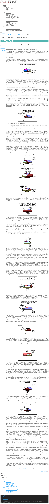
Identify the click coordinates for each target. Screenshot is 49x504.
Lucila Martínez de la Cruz (11, 23)
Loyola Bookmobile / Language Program (14, 30)
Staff (4, 19)
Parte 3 (36, 468)
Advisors (7, 9)
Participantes (3, 50)
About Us (5, 6)
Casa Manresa (8, 13)
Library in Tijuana (9, 485)
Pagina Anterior (44, 471)
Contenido (3, 48)
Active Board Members (10, 8)
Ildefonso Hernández (10, 25)
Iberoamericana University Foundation (8, 34)
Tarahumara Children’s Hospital (12, 17)
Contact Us (8, 10)
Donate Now (5, 27)
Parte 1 (24, 468)
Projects (4, 11)
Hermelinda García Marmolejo (12, 21)
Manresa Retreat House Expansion (13, 29)
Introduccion (19, 468)
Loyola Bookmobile (10, 14)
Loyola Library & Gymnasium (12, 16)
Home (4, 5)
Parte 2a (28, 468)
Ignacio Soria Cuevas (10, 24)
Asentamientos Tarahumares (11, 18)
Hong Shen (8, 22)
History (7, 7)
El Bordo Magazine (7, 26)
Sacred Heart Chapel (10, 15)
